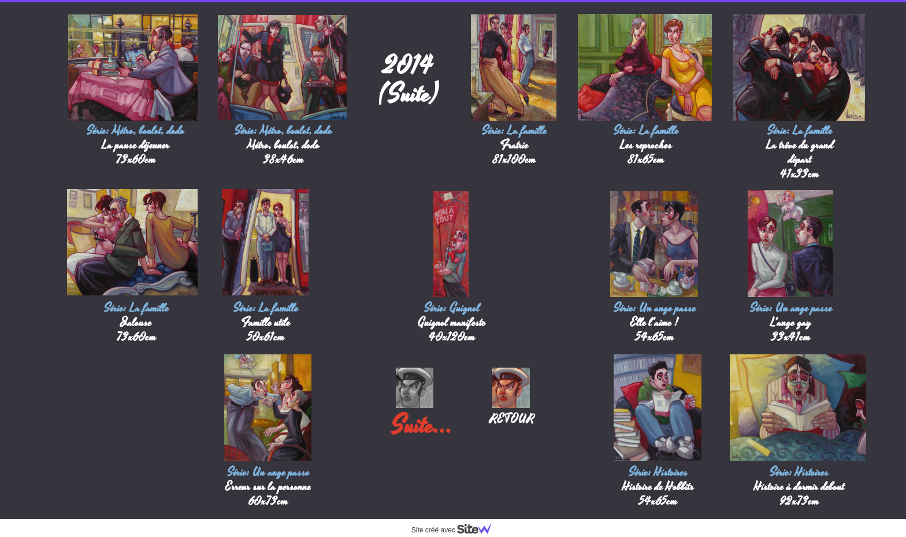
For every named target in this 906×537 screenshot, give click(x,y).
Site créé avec (455, 530)
